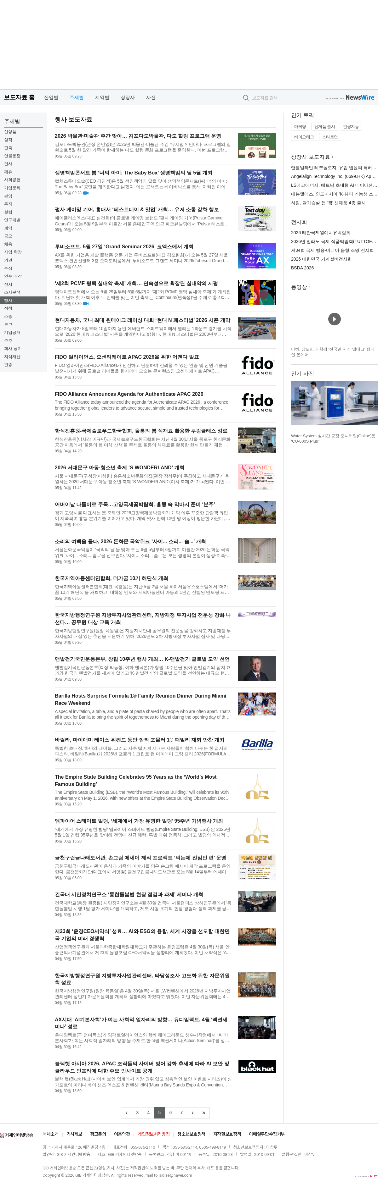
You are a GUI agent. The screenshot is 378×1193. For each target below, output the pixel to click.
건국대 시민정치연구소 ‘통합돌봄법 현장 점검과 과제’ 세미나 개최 (129, 894)
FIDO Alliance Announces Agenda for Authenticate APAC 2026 (129, 394)
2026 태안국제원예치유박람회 (321, 232)
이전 (296, 405)
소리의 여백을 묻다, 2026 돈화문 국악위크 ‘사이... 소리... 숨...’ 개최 (130, 541)
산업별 (51, 97)
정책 (8, 308)
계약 (8, 228)
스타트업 (330, 137)
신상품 (10, 131)
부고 (8, 324)
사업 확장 (13, 252)
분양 (8, 196)
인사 (8, 163)
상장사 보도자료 (310, 157)
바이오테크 (304, 137)
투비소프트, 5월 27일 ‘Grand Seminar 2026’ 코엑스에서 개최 (124, 246)
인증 (8, 364)
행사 (8, 300)
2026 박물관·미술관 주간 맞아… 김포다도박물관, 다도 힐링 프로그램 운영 (138, 136)
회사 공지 (13, 348)
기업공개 (12, 332)
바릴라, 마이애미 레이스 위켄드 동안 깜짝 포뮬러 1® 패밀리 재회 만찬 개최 (139, 740)
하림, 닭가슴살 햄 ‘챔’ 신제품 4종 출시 (328, 202)
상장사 (128, 97)
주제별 (77, 97)
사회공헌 (12, 179)
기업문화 (12, 187)
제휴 (8, 171)
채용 (8, 244)
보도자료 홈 (19, 97)
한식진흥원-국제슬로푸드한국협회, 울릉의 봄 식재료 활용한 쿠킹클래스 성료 (141, 431)
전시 (8, 284)
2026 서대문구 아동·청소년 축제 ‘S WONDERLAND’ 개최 (119, 467)
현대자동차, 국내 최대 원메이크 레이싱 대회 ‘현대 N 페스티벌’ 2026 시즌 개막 (142, 320)
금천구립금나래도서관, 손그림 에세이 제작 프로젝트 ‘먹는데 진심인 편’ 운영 (140, 857)
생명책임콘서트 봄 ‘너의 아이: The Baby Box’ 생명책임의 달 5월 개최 (133, 172)
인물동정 (12, 155)
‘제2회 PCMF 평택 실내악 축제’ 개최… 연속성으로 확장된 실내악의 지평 (136, 283)
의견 (8, 260)
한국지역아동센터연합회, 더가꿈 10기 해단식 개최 (111, 578)
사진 (151, 97)
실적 (8, 139)
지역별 (102, 97)
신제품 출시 (324, 126)
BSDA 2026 (302, 267)
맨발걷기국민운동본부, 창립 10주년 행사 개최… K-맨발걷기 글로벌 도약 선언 (142, 659)
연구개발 (12, 220)
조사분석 (12, 292)
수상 (8, 268)
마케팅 (300, 126)
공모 (8, 236)
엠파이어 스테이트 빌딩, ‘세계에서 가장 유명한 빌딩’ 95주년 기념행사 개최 (139, 821)
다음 (373, 405)
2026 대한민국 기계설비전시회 (321, 259)
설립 (8, 212)
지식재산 (12, 356)
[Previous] (126, 1112)
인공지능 (351, 126)
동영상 (299, 287)
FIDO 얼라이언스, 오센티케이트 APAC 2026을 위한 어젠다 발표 (127, 357)
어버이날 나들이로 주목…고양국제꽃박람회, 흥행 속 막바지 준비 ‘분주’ (135, 504)
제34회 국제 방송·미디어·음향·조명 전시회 (332, 250)
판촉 (8, 147)
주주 (8, 340)
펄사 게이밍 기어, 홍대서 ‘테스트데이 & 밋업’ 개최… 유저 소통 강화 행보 (137, 209)
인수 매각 (13, 276)
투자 (8, 204)
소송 (8, 316)
